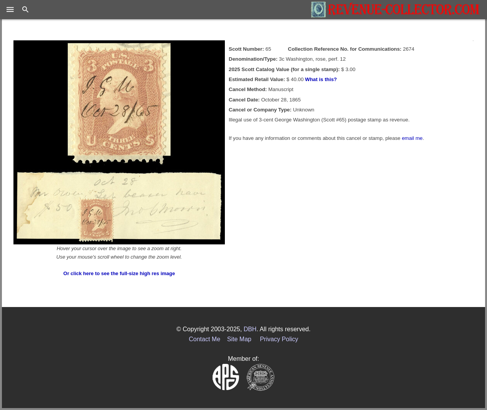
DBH (250, 329)
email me (412, 138)
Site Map (239, 339)
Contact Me (204, 339)
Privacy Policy (279, 339)
